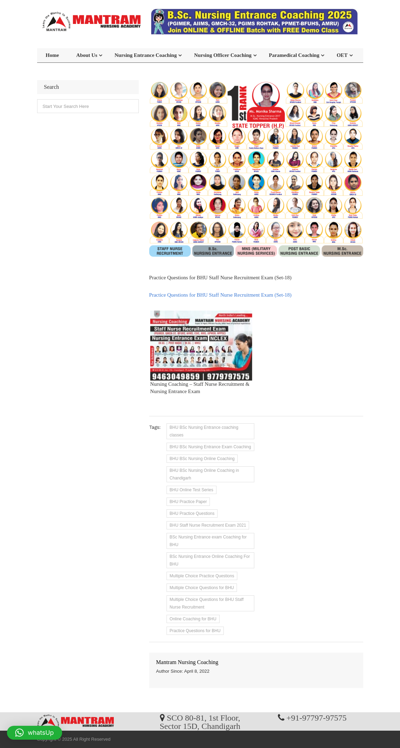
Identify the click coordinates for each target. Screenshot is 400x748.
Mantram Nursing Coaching (187, 662)
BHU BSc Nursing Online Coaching (202, 458)
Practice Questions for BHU (195, 630)
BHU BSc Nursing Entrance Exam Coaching (210, 446)
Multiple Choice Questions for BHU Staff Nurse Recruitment (207, 603)
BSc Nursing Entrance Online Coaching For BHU (210, 560)
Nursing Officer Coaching (223, 55)
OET (342, 55)
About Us (86, 55)
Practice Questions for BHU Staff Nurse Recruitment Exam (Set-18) (220, 295)
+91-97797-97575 (317, 717)
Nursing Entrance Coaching (145, 55)
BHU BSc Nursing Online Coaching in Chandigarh (204, 474)
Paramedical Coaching (294, 55)
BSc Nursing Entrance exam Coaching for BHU (208, 541)
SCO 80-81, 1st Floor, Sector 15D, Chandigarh (200, 721)
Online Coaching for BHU (193, 619)
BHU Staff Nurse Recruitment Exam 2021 (208, 525)
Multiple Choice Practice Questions (202, 575)
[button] (34, 733)
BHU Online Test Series (191, 489)
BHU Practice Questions (192, 513)
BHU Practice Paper (188, 501)
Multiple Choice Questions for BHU (202, 587)
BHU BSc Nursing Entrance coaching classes (204, 431)
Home (52, 55)
